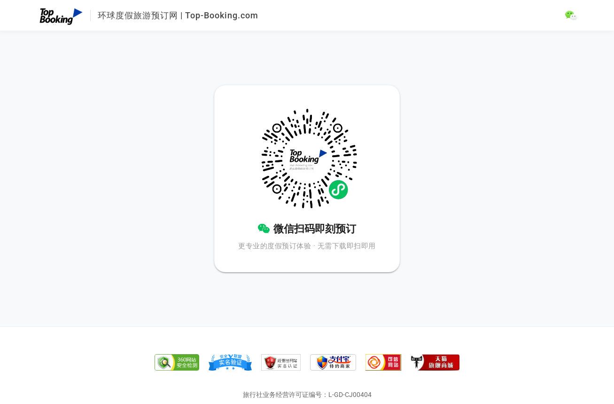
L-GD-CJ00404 (350, 394)
